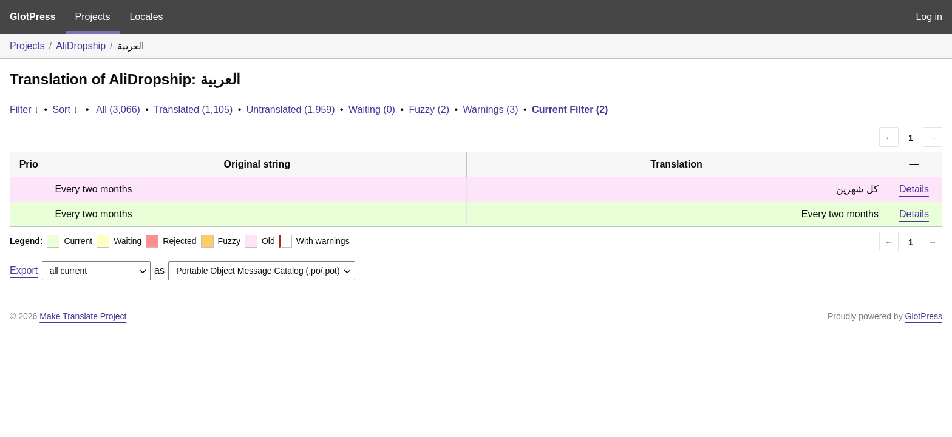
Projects (92, 17)
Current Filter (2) (570, 109)
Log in (929, 17)
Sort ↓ (65, 109)
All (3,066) (118, 109)
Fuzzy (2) (429, 109)
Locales (146, 17)
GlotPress (33, 17)
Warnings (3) (490, 109)
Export (24, 270)
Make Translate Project (82, 316)
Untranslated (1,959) (290, 109)
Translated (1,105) (193, 109)
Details (914, 189)
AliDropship (81, 46)
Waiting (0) (371, 109)
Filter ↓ (24, 109)
